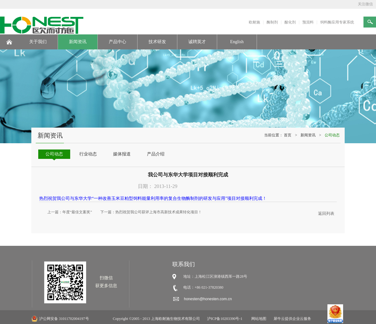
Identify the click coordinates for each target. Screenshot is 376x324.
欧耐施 (254, 22)
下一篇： (151, 212)
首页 (287, 135)
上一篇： (69, 212)
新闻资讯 (308, 135)
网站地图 (257, 318)
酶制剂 (272, 22)
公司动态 (332, 135)
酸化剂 (290, 22)
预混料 (308, 22)
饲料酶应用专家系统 (337, 22)
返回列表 (326, 213)
